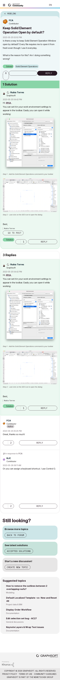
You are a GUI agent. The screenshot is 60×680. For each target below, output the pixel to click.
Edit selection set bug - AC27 (21, 618)
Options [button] (55, 13)
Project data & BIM (14, 604)
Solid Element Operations (27, 66)
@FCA (8, 103)
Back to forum (15, 535)
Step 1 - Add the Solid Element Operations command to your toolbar (28, 174)
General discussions (15, 622)
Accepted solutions (19, 551)
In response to (13, 453)
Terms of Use (25, 674)
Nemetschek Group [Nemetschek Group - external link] (43, 677)
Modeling (10, 592)
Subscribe (23, 73)
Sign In (55, 5)
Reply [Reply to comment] (44, 241)
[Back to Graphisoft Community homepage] (16, 5)
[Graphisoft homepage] (47, 656)
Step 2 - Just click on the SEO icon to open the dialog (22, 215)
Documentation (12, 613)
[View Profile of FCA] (11, 20)
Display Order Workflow (18, 609)
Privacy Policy (9, 674)
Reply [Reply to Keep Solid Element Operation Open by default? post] (48, 73)
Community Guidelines (45, 674)
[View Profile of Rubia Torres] (17, 92)
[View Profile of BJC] (9, 458)
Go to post (14, 233)
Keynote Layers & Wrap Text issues (25, 627)
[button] (6, 77)
